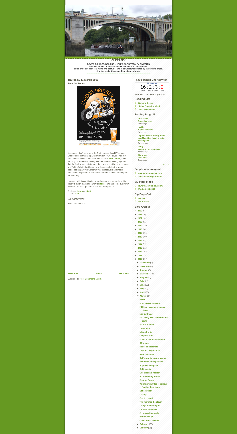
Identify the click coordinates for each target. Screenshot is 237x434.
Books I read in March (150, 303)
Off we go (144, 343)
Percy (140, 146)
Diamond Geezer (146, 103)
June (142, 285)
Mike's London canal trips (150, 173)
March (143, 296)
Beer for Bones (147, 380)
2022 (140, 214)
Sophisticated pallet (149, 365)
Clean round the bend (150, 420)
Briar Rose (143, 119)
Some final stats (145, 121)
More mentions (147, 354)
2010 (140, 259)
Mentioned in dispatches (151, 362)
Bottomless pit (146, 417)
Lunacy (143, 394)
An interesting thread (150, 376)
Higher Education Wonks (150, 106)
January (144, 428)
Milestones (143, 157)
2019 (140, 225)
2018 (140, 229)
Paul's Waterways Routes (150, 176)
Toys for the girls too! (150, 350)
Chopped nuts (146, 336)
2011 (140, 255)
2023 (140, 211)
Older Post (124, 273)
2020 (140, 222)
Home (99, 273)
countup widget (152, 86)
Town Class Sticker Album (150, 186)
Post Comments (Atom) (91, 279)
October (144, 270)
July (142, 281)
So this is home (147, 324)
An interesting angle (149, 413)
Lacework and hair (148, 409)
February (144, 424)
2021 (140, 218)
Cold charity (145, 369)
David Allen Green (146, 109)
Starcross (142, 155)
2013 (140, 248)
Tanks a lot (145, 328)
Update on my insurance (149, 149)
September (145, 274)
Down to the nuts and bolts (152, 339)
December (145, 263)
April (142, 292)
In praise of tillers (146, 130)
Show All (166, 165)
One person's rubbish (150, 373)
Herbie (141, 127)
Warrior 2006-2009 (146, 189)
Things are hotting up (150, 405)
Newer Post (73, 273)
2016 (140, 237)
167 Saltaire (143, 201)
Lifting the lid (146, 332)
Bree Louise (114, 158)
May (142, 288)
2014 (140, 244)
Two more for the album (151, 402)
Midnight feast (146, 314)
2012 (140, 251)
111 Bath (142, 198)
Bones (102, 184)
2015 (140, 240)
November (145, 266)
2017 (140, 233)
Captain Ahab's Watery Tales (151, 135)
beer (77, 193)
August (143, 277)
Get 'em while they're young (153, 358)
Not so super (146, 391)
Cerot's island (146, 398)
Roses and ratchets (149, 347)
